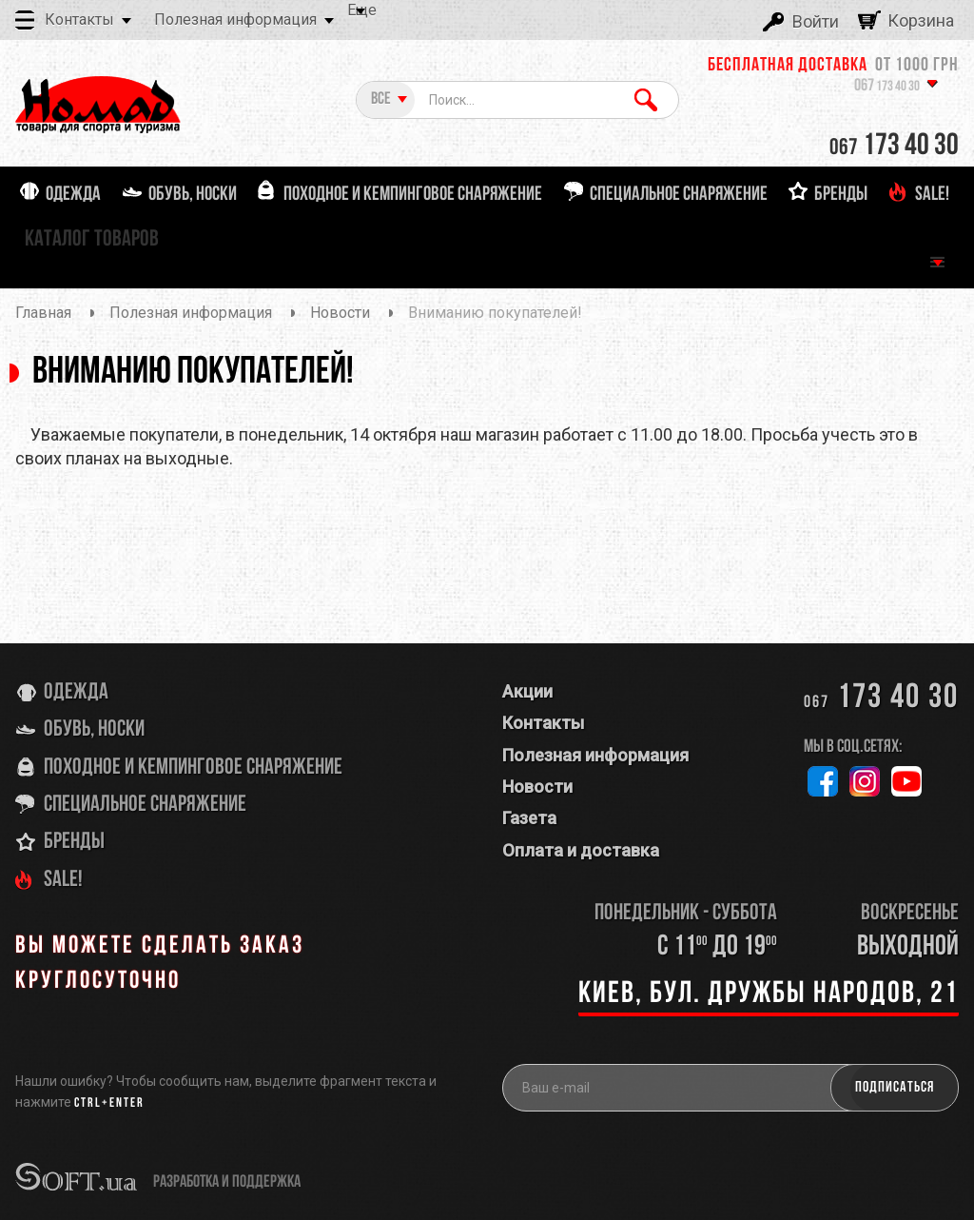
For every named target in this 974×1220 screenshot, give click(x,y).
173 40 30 (887, 87)
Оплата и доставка (580, 850)
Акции (527, 691)
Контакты (79, 19)
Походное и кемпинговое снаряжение (193, 768)
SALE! (63, 880)
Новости (537, 787)
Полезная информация (235, 19)
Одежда (76, 692)
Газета (529, 818)
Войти (815, 21)
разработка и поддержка (227, 1182)
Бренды (74, 842)
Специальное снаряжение (145, 805)
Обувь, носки (94, 729)
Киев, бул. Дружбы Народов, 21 (768, 994)
